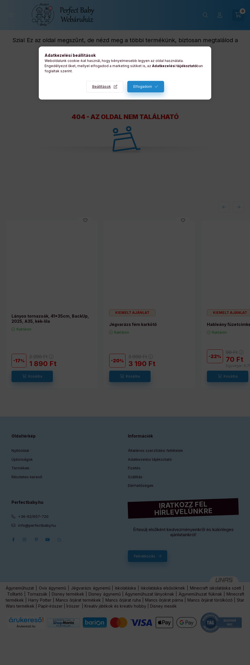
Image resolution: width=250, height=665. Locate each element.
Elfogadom (142, 86)
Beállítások (101, 86)
